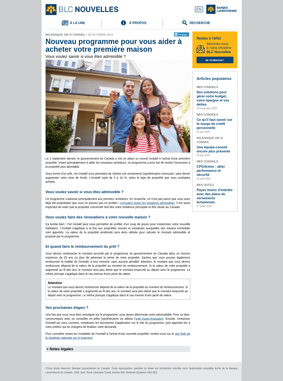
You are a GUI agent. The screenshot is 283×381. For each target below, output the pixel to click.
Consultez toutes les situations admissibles (147, 203)
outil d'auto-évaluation (149, 318)
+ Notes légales (60, 349)
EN (198, 9)
